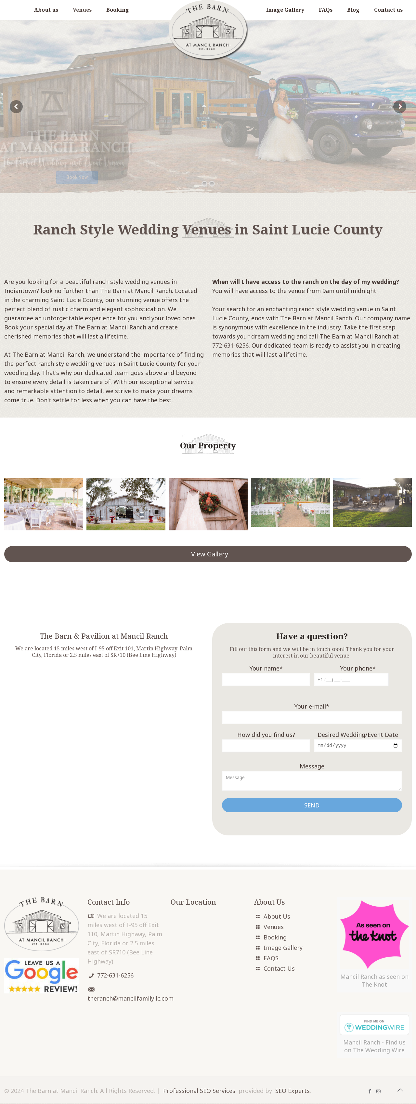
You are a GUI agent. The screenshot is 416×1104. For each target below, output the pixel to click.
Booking (275, 938)
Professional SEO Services (199, 1091)
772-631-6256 (230, 345)
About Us (277, 917)
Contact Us (279, 969)
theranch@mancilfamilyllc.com (130, 999)
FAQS (271, 959)
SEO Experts (292, 1091)
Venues (274, 927)
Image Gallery (283, 948)
